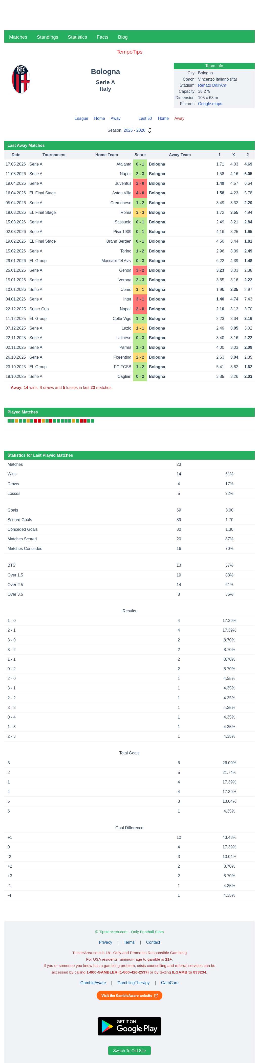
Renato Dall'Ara (212, 85)
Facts (102, 37)
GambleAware (93, 983)
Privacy (105, 942)
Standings (47, 37)
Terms (129, 942)
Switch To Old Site (129, 1051)
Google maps (210, 104)
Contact (153, 942)
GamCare (170, 983)
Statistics (77, 37)
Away (116, 118)
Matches (18, 37)
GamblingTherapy (133, 983)
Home (99, 118)
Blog (123, 37)
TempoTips (129, 52)
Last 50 (145, 118)
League (81, 118)
